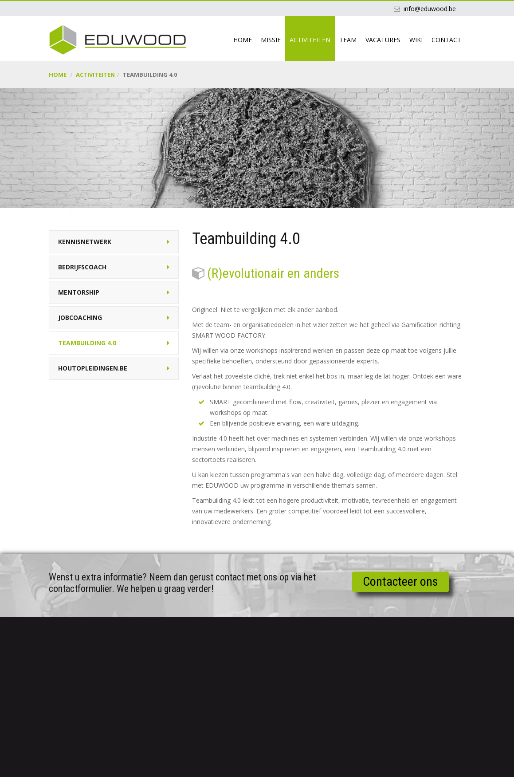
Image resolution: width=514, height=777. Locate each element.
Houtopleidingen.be (92, 368)
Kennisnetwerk (84, 241)
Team (348, 39)
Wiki (416, 39)
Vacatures (382, 39)
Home (242, 39)
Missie (271, 39)
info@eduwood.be (430, 8)
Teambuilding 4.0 (87, 343)
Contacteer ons (400, 581)
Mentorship (78, 292)
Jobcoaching (80, 317)
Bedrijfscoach (82, 267)
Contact (446, 39)
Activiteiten (310, 39)
